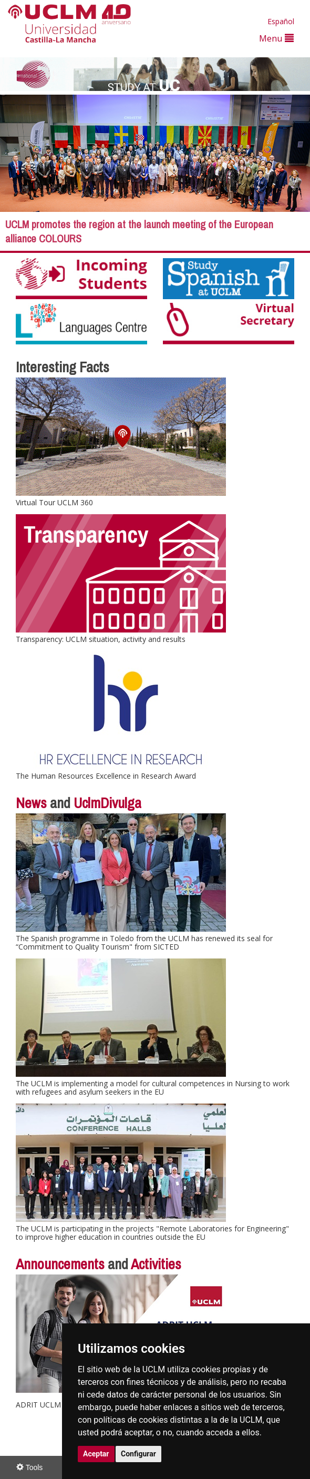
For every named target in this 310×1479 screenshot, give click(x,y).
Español (280, 21)
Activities (156, 1264)
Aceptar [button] (96, 1454)
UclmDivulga (107, 803)
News (31, 803)
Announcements (60, 1264)
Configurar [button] (138, 1454)
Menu (276, 38)
